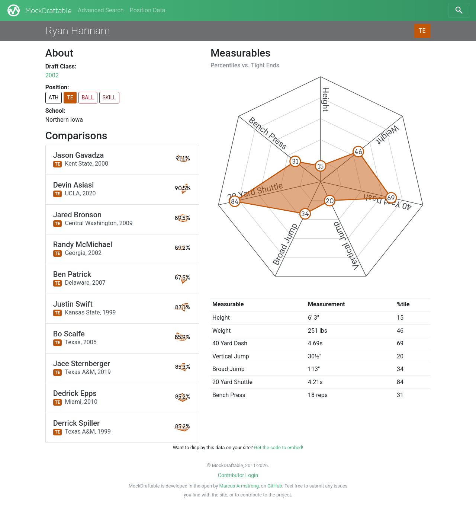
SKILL (109, 97)
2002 (52, 75)
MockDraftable (39, 10)
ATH (54, 97)
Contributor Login (238, 475)
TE (422, 30)
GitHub (274, 486)
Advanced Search (101, 10)
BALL (88, 97)
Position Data (147, 10)
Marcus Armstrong (239, 486)
